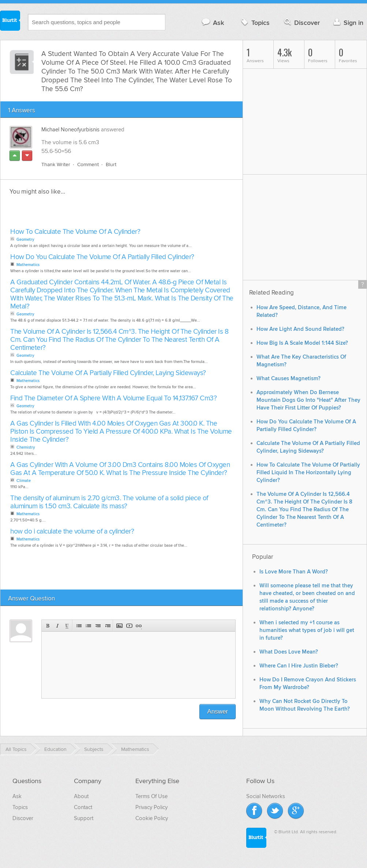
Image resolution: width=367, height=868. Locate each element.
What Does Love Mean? (288, 651)
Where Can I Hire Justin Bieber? (298, 665)
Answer (217, 711)
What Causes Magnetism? (288, 378)
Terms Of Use (151, 796)
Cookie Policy (151, 818)
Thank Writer (55, 164)
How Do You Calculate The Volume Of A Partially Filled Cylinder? (102, 257)
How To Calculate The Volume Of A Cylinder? (75, 232)
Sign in (347, 22)
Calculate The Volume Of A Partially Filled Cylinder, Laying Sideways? (108, 373)
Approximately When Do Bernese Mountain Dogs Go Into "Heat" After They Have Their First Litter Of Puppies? (308, 400)
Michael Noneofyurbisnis (70, 129)
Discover (301, 22)
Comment (88, 164)
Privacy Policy (151, 807)
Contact (83, 807)
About (81, 796)
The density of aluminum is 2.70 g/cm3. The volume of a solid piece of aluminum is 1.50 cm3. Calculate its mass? (109, 502)
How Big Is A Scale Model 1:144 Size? (302, 343)
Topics (254, 22)
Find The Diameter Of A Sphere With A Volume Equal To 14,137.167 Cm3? (113, 398)
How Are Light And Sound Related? (300, 329)
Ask (212, 22)
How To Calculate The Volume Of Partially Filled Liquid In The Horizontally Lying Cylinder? (308, 472)
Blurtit (10, 22)
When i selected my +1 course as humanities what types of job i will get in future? (306, 630)
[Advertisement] (92, 214)
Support (83, 818)
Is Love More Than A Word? (293, 571)
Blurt (111, 164)
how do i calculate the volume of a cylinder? (72, 531)
